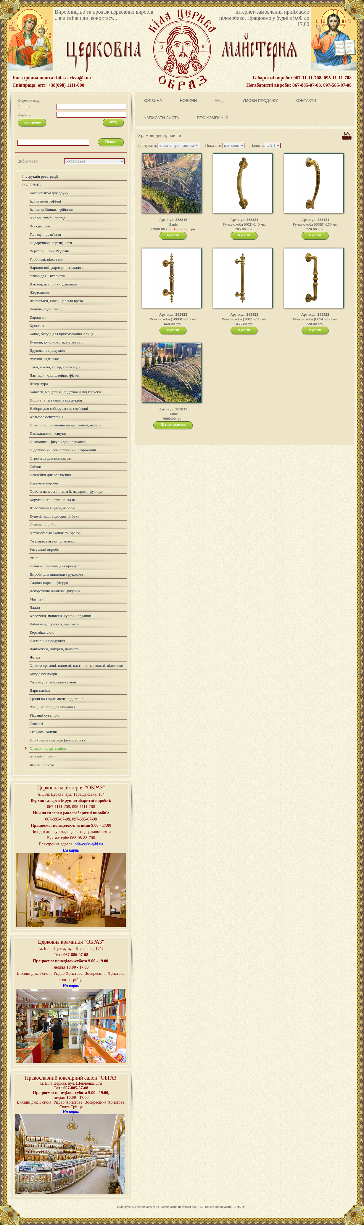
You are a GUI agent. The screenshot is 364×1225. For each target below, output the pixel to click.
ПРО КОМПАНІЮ (212, 117)
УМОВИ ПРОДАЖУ (260, 100)
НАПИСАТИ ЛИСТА (161, 117)
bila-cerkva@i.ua (89, 844)
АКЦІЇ (220, 100)
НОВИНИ (188, 100)
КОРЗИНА (153, 100)
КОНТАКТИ (306, 100)
